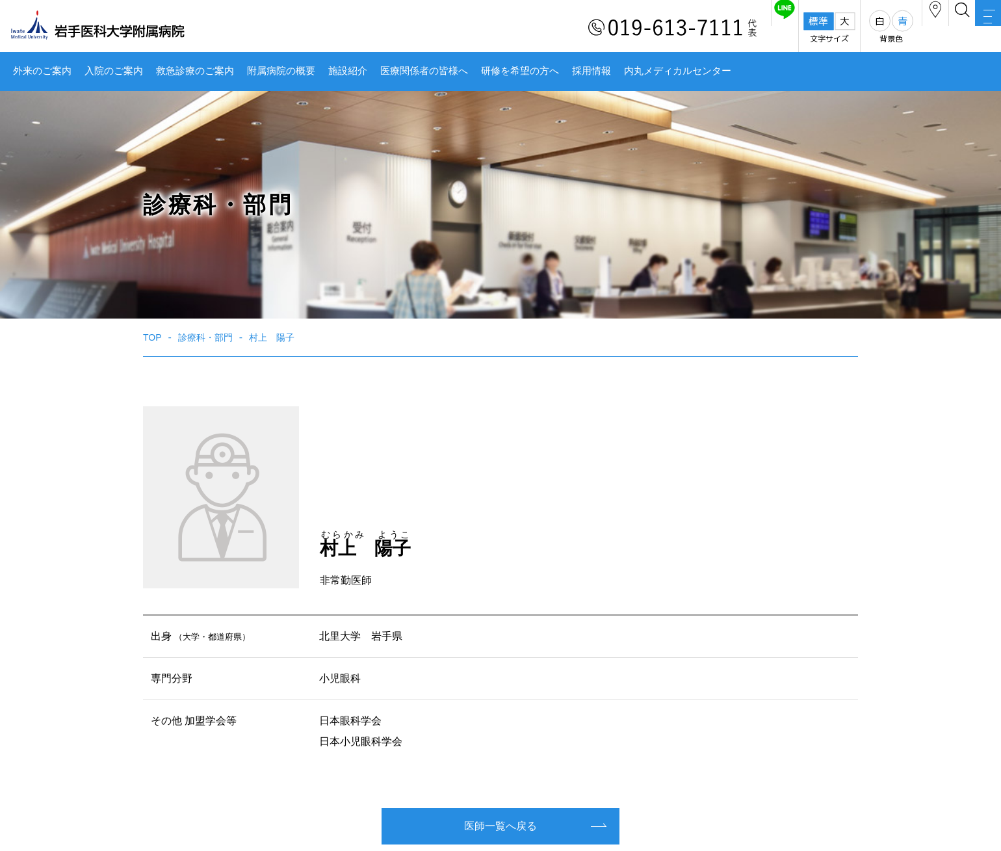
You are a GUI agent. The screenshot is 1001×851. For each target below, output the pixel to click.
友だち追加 (694, 28)
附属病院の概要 (281, 71)
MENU (975, 29)
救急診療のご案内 (195, 71)
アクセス (870, 28)
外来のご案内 (42, 71)
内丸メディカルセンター (677, 71)
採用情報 (591, 71)
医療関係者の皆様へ (424, 71)
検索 (923, 28)
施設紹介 (347, 71)
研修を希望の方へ (520, 71)
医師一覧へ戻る (500, 825)
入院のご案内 (113, 71)
